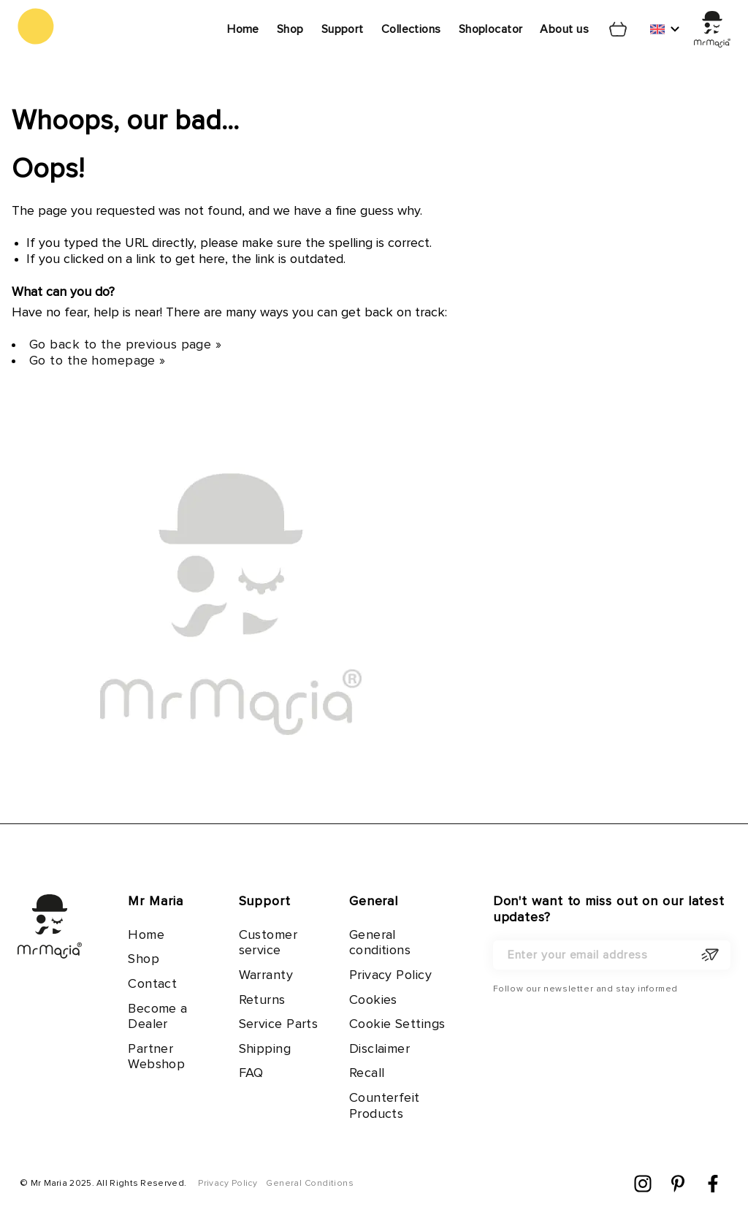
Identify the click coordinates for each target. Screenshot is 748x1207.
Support (342, 29)
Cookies (373, 1000)
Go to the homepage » (97, 361)
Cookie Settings (397, 1024)
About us (564, 29)
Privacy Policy (390, 975)
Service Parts (278, 1024)
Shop (290, 29)
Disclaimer (379, 1049)
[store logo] (36, 26)
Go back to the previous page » (125, 344)
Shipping (265, 1049)
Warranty (266, 975)
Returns (262, 1000)
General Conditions (310, 1183)
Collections (411, 29)
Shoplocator (491, 29)
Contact (152, 984)
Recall (367, 1073)
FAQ (251, 1073)
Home (243, 29)
